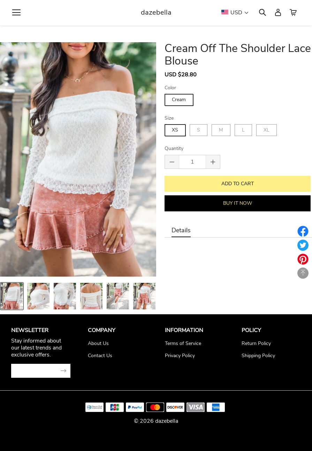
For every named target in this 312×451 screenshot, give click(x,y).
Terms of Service (183, 343)
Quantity (174, 149)
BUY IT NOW (236, 203)
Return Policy (256, 343)
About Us (98, 343)
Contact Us (100, 355)
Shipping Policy (258, 355)
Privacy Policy (180, 355)
